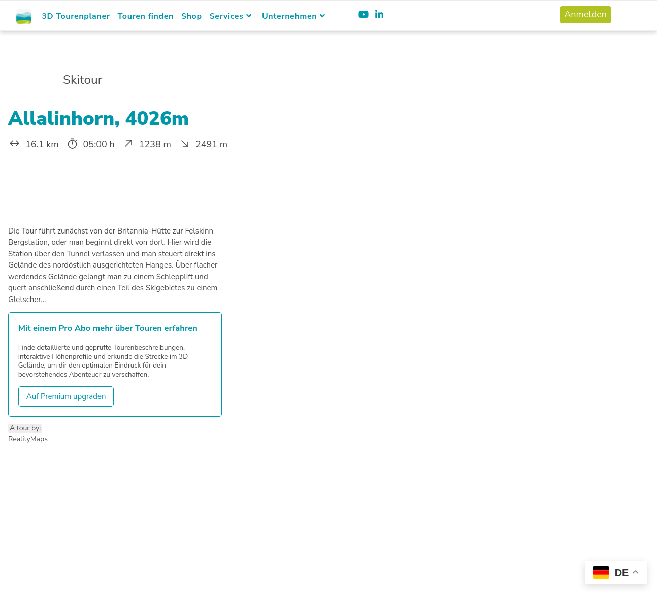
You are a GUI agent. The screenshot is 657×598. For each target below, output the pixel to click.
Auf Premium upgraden (66, 396)
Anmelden (585, 14)
